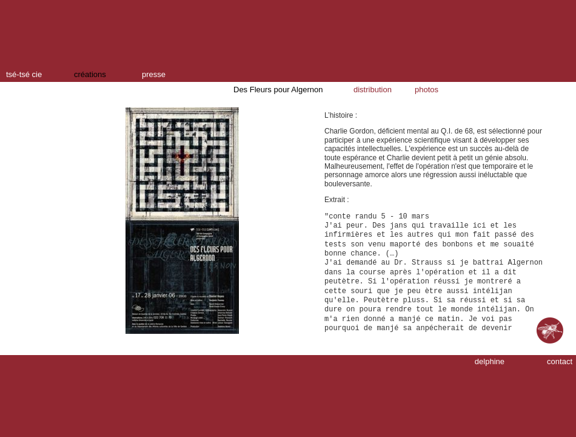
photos (426, 89)
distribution (372, 89)
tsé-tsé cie (24, 74)
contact (559, 361)
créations (90, 74)
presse (154, 74)
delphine (489, 361)
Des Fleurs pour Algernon (278, 89)
